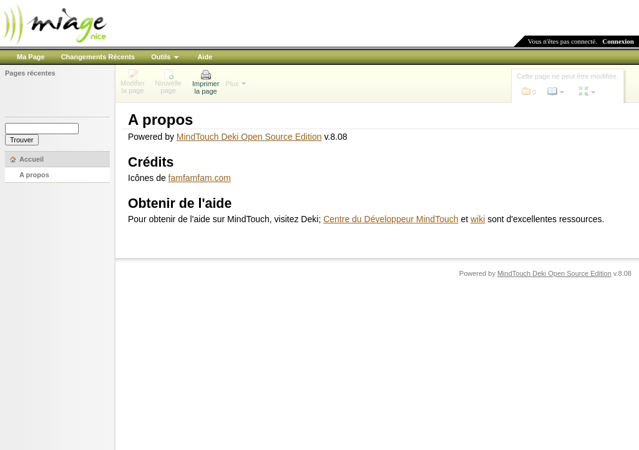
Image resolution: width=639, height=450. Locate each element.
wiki (478, 219)
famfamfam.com (199, 178)
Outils (160, 57)
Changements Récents (98, 57)
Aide (204, 57)
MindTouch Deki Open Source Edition (249, 137)
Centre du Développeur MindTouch (390, 219)
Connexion (618, 41)
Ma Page (31, 57)
